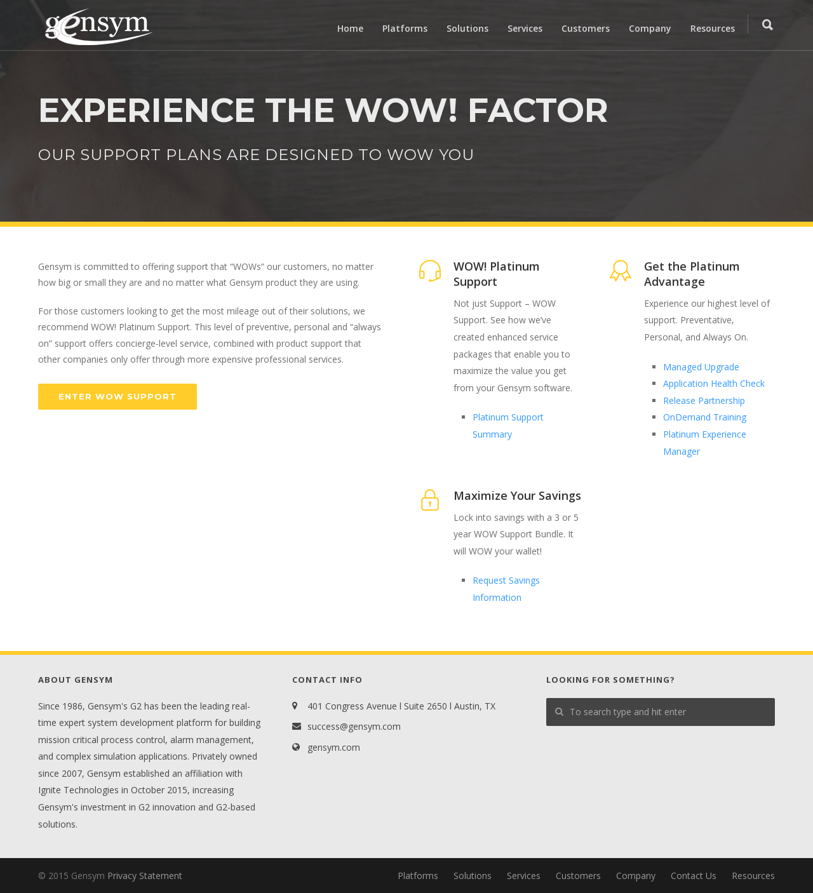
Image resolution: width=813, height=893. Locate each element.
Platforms (404, 28)
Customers (585, 28)
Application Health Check (714, 383)
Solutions (467, 28)
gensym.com (333, 747)
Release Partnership (704, 400)
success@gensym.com (354, 726)
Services (524, 28)
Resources (712, 28)
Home (350, 28)
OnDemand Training (704, 417)
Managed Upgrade (701, 367)
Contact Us (693, 875)
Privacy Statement (144, 875)
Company (650, 28)
